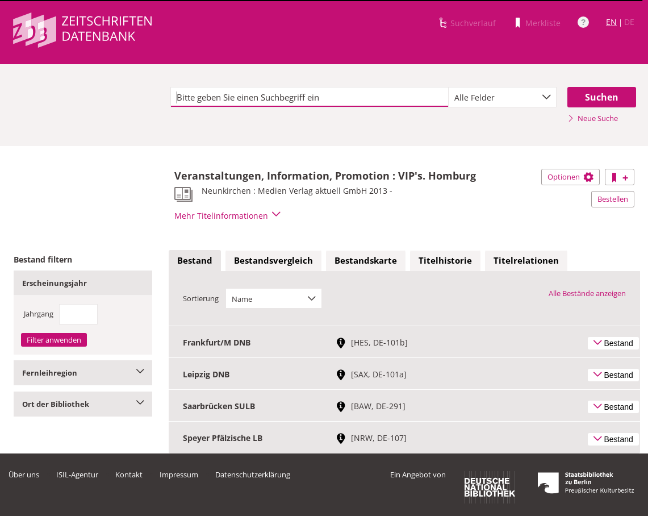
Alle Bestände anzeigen (587, 293)
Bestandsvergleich (273, 260)
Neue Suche (592, 118)
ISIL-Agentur (77, 474)
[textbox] (309, 97)
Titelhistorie (445, 260)
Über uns (24, 474)
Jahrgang (38, 314)
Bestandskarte (366, 260)
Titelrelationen (526, 260)
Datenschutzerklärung (252, 474)
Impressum (179, 474)
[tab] (195, 261)
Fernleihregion (83, 373)
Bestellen (612, 199)
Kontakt (129, 474)
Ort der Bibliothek (83, 404)
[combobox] (502, 97)
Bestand (194, 260)
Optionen (570, 177)
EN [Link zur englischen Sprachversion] (611, 21)
